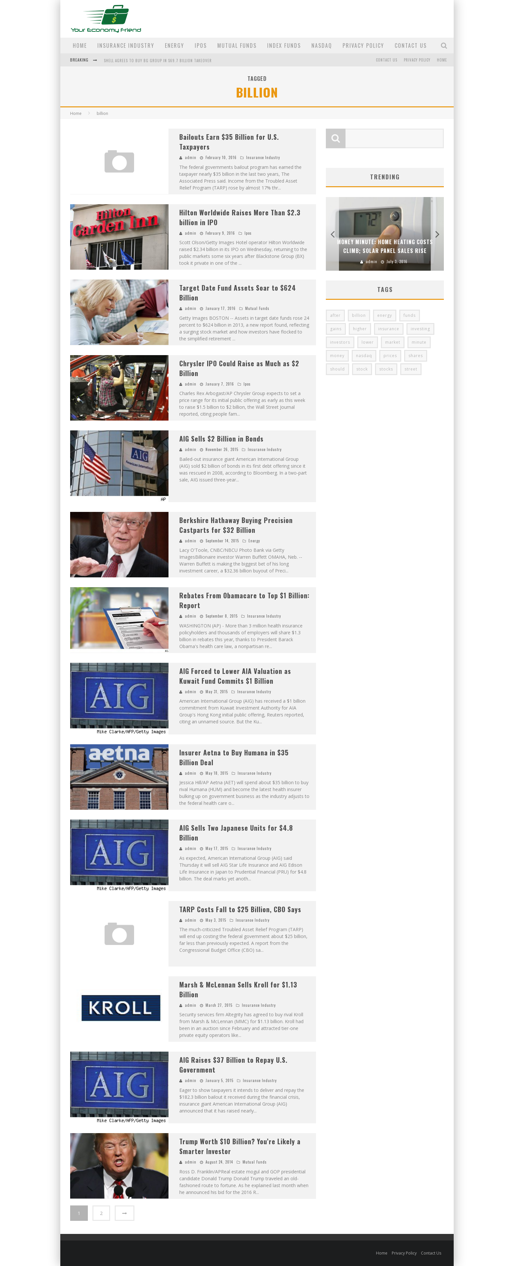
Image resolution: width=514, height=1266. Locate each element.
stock (362, 369)
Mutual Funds (237, 45)
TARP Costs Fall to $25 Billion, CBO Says (240, 909)
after (335, 315)
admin (190, 157)
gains (336, 329)
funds (410, 315)
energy (384, 315)
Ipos (201, 45)
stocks (386, 369)
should (337, 369)
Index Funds (284, 45)
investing (420, 329)
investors (340, 342)
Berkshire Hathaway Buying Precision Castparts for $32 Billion (236, 525)
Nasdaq (321, 45)
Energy (174, 45)
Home (80, 45)
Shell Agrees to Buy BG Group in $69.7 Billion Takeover (158, 60)
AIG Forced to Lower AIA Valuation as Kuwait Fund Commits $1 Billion (235, 676)
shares (415, 355)
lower (368, 342)
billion (359, 315)
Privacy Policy (363, 45)
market (392, 342)
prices (390, 355)
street (411, 369)
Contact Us (411, 45)
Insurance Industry (125, 45)
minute (419, 342)
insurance (388, 329)
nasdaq (364, 355)
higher (360, 329)
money (337, 355)
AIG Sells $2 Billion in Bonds (221, 438)
